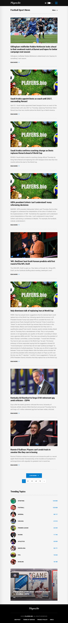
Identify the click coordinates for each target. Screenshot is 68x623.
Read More (15, 62)
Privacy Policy (42, 619)
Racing (20, 534)
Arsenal (21, 514)
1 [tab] (14, 597)
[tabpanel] (34, 585)
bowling (21, 561)
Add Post (17, 619)
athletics (21, 541)
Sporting (21, 501)
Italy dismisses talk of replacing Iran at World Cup (32, 311)
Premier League (23, 528)
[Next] (44, 481)
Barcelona (21, 548)
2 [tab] (17, 597)
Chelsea (20, 521)
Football (21, 507)
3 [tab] (21, 597)
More (55, 10)
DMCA (52, 619)
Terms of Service (29, 619)
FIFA (19, 555)
